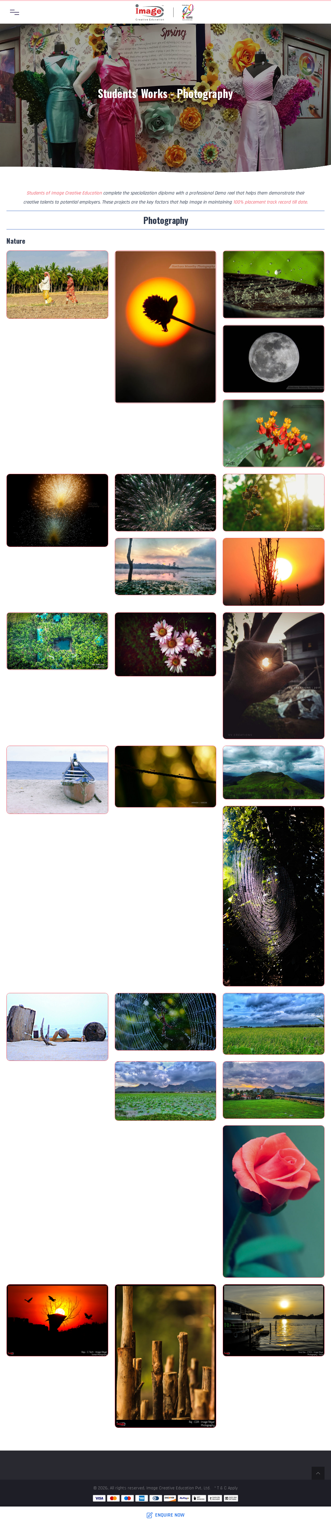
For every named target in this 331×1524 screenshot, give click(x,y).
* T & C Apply (226, 1488)
